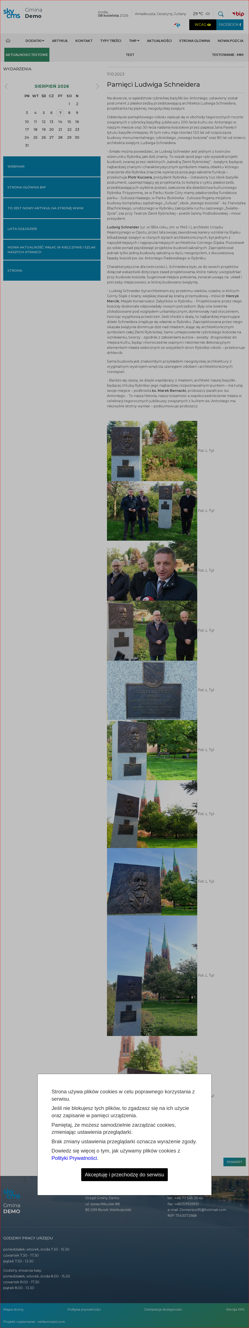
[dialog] (124, 664)
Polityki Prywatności (74, 1158)
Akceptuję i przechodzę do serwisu (124, 1174)
